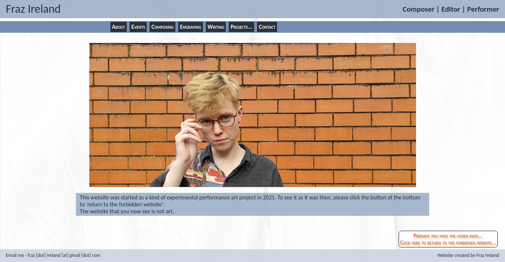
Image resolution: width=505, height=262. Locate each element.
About (118, 26)
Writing (215, 26)
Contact (267, 26)
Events (138, 26)
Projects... (241, 26)
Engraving (190, 26)
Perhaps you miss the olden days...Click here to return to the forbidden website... (448, 239)
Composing (162, 26)
